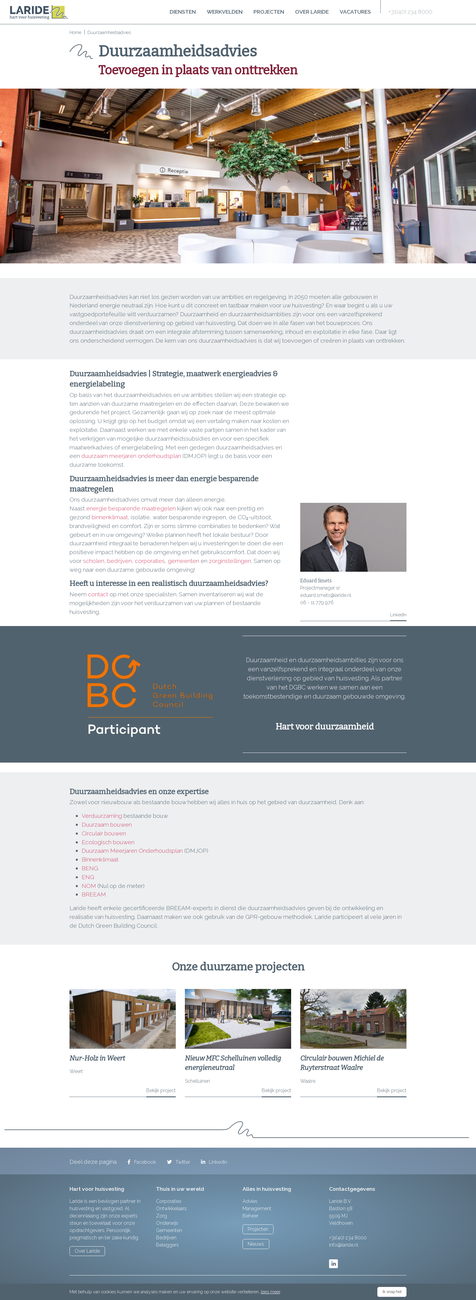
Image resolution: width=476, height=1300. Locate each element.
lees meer (270, 1291)
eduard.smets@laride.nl (325, 595)
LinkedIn (398, 614)
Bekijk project (161, 1090)
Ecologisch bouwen (108, 842)
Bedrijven (166, 1238)
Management (257, 1208)
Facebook (141, 1162)
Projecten (268, 11)
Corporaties (169, 1201)
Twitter (178, 1162)
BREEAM (94, 894)
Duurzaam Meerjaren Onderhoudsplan (132, 850)
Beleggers (167, 1245)
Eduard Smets (316, 581)
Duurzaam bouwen (107, 824)
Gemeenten (169, 1230)
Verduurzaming (102, 815)
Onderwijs (167, 1223)
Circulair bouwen (104, 833)
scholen (93, 560)
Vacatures (355, 11)
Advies (250, 1201)
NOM (89, 885)
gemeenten (184, 560)
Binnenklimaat (100, 859)
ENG (88, 877)
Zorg (161, 1216)
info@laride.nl (343, 1245)
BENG (90, 868)
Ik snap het (392, 1291)
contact (99, 594)
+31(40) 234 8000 (410, 11)
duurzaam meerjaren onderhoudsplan (131, 455)
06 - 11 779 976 (317, 602)
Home (75, 32)
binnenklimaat (110, 517)
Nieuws (256, 1244)
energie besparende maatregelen (131, 508)
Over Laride (312, 11)
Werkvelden (225, 11)
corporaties (150, 560)
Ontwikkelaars (171, 1208)
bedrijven (119, 560)
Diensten (183, 11)
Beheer (250, 1216)
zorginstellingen (230, 560)
